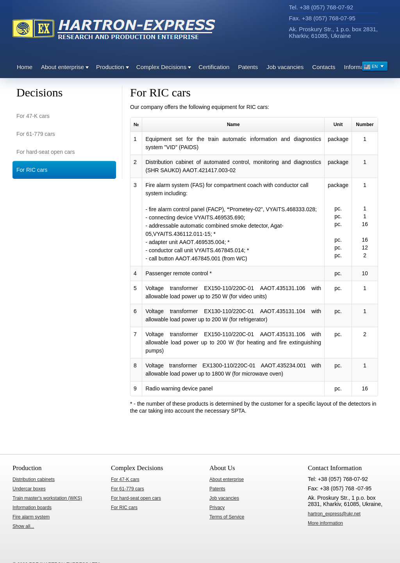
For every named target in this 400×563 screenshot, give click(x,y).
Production (110, 67)
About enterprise (62, 67)
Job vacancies (285, 67)
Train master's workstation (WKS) (47, 498)
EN (374, 67)
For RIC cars (31, 170)
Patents (248, 67)
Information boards (32, 507)
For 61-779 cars (35, 134)
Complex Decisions (161, 67)
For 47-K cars (33, 116)
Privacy (217, 507)
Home (24, 67)
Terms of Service (226, 517)
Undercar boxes (29, 489)
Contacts (323, 67)
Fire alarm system (31, 517)
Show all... (23, 526)
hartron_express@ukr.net (334, 514)
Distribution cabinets (33, 479)
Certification (213, 67)
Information (358, 67)
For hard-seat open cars (45, 152)
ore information (325, 523)
